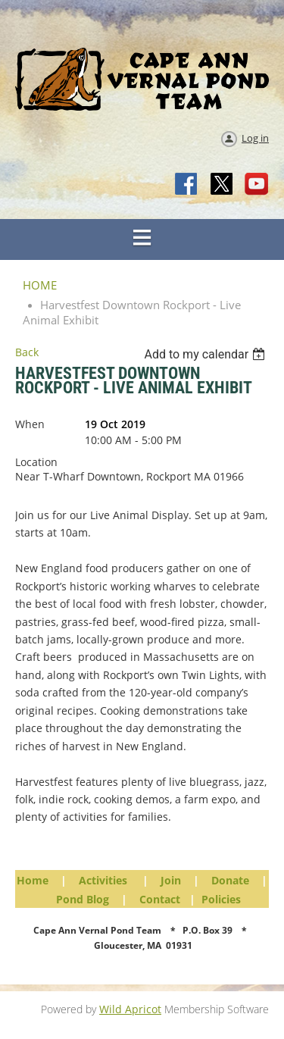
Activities (103, 880)
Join (171, 880)
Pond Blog (82, 899)
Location (36, 462)
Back (27, 352)
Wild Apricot (130, 1009)
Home (32, 880)
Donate (230, 880)
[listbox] (206, 354)
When (30, 424)
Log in (255, 138)
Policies (221, 899)
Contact (159, 899)
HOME (40, 285)
